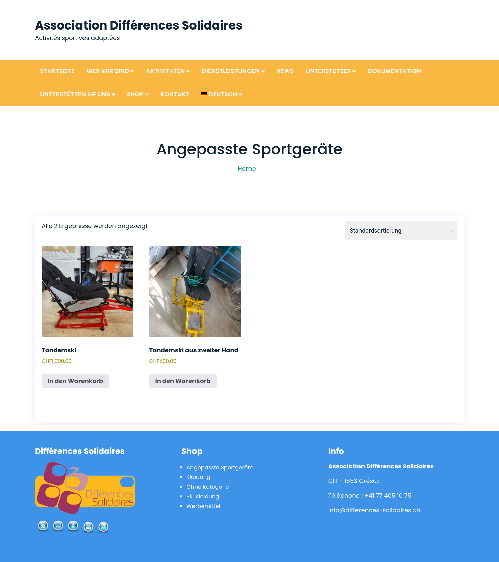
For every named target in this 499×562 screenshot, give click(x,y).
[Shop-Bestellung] (401, 230)
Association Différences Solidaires (146, 25)
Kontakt (174, 94)
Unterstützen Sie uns (75, 94)
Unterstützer (328, 71)
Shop (135, 94)
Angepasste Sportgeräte (223, 467)
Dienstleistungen (231, 71)
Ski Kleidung (204, 496)
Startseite (57, 71)
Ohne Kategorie (209, 486)
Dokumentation (394, 71)
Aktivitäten (165, 71)
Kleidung (199, 476)
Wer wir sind (107, 71)
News (285, 71)
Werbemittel (204, 506)
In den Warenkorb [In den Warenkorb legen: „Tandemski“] (75, 381)
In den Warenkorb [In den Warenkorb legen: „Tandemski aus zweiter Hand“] (183, 381)
